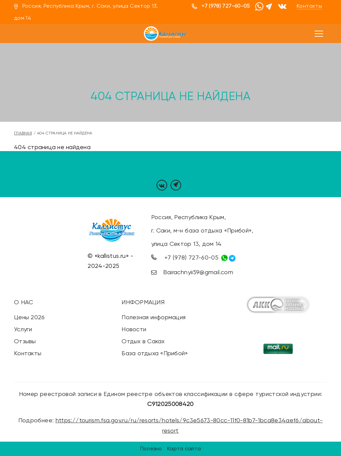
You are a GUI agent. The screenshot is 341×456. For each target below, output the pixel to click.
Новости (134, 329)
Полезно (151, 448)
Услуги (23, 329)
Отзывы (25, 341)
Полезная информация (153, 317)
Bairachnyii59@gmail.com (198, 272)
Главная (23, 133)
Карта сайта (184, 448)
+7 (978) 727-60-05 (225, 6)
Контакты (309, 6)
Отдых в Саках (143, 341)
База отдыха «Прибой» (155, 353)
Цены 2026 (29, 317)
